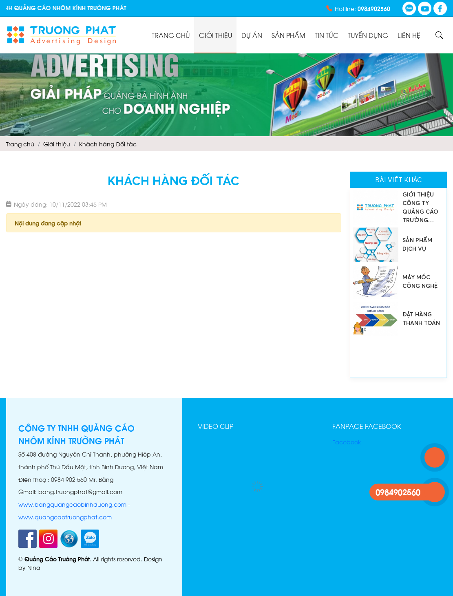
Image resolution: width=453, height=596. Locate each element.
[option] (398, 207)
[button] (309, 444)
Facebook (346, 442)
